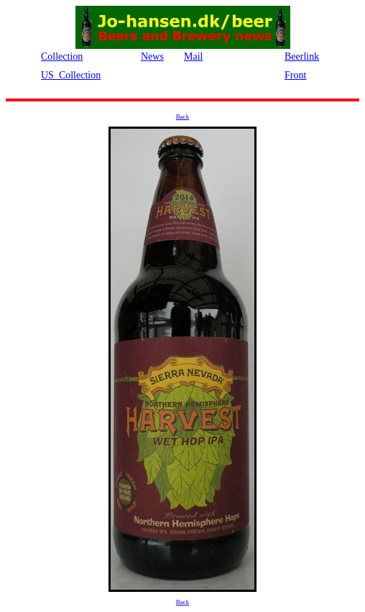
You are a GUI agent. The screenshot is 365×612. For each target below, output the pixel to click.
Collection (62, 56)
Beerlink (302, 56)
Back (183, 116)
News (152, 56)
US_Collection (71, 75)
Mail (193, 56)
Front (295, 75)
